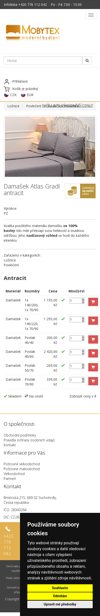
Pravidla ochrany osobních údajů (29, 440)
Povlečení (33, 106)
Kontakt (10, 445)
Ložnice (13, 106)
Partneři (10, 478)
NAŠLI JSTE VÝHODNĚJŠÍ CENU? (67, 105)
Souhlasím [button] (60, 588)
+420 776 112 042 (32, 4)
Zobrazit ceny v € (82, 396)
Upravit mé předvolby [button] (60, 604)
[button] (93, 302)
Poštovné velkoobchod (22, 464)
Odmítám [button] (60, 596)
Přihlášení (20, 81)
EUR (30, 94)
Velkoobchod (14, 473)
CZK (13, 94)
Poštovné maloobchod (22, 469)
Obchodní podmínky (20, 435)
